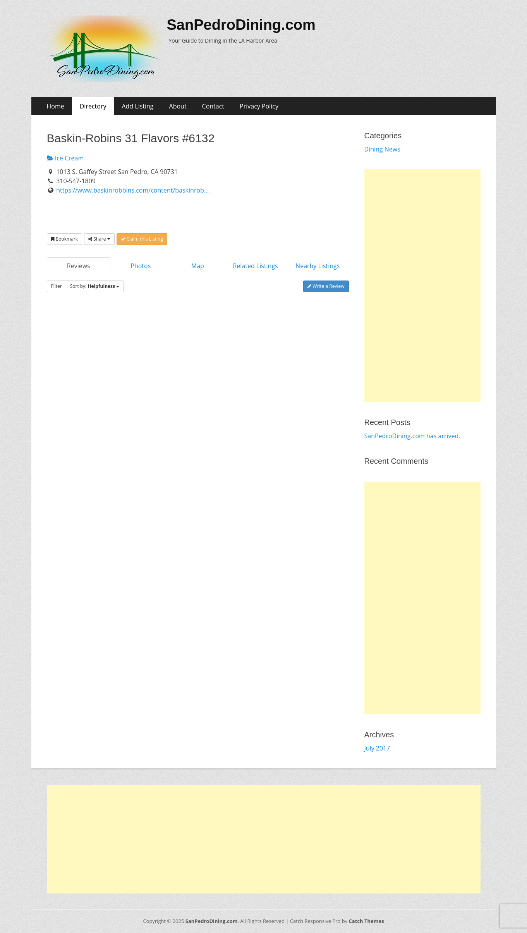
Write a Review (325, 286)
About (178, 106)
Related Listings (255, 266)
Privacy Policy (259, 106)
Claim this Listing (142, 239)
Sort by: (95, 286)
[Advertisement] (422, 285)
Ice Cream (65, 158)
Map (197, 266)
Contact (213, 106)
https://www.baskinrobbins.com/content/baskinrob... (132, 190)
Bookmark (64, 239)
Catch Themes (366, 921)
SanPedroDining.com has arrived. (412, 436)
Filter (56, 286)
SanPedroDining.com (241, 25)
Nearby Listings (317, 266)
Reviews (78, 266)
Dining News (382, 149)
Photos (140, 266)
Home (55, 106)
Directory (93, 106)
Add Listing (137, 106)
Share (99, 239)
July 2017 (377, 748)
